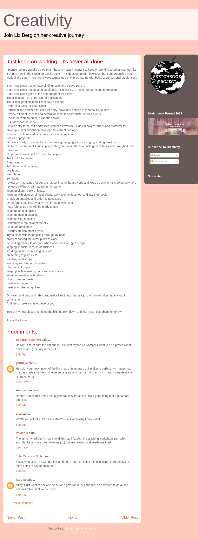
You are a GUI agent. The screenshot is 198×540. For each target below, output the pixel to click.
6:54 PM (21, 354)
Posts (155, 155)
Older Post (129, 517)
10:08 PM (22, 382)
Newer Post (16, 517)
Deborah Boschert (28, 339)
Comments (158, 161)
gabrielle (22, 363)
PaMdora (22, 433)
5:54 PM (21, 494)
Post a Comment (22, 503)
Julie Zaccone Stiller (30, 456)
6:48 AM (21, 424)
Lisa (19, 413)
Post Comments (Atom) (81, 528)
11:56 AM (22, 448)
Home (73, 517)
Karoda (21, 479)
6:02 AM (21, 405)
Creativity (37, 20)
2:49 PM (21, 471)
